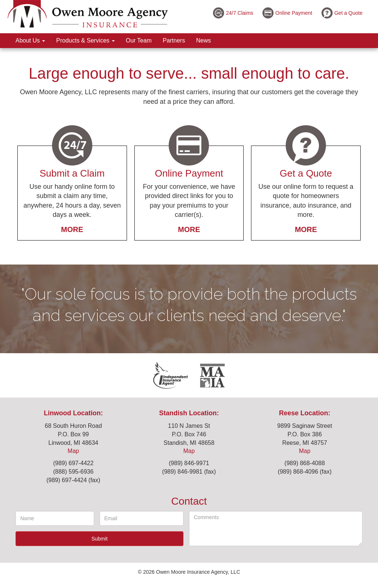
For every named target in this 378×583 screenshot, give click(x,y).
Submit (100, 539)
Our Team (139, 40)
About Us (30, 40)
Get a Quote (348, 13)
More (72, 229)
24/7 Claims (239, 13)
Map (73, 451)
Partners (174, 40)
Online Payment (293, 13)
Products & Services (85, 40)
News (203, 40)
